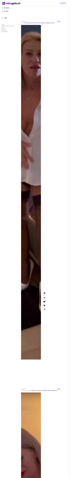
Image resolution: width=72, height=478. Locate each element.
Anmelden (62, 3)
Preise (3, 24)
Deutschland (41, 21)
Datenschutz (5, 31)
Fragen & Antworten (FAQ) (8, 25)
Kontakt (3, 28)
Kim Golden (34, 21)
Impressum (4, 30)
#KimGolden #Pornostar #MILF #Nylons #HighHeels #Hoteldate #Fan (46, 391)
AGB (3, 27)
